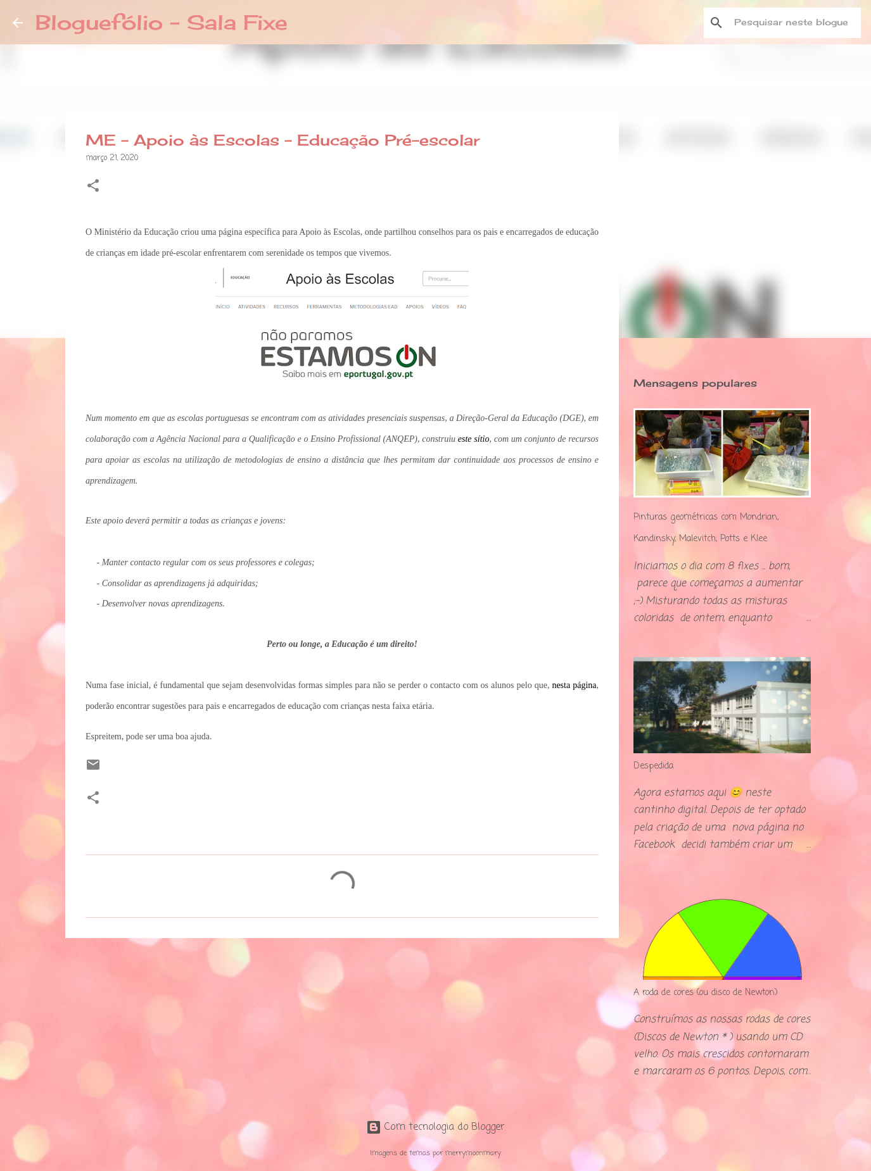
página (584, 685)
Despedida (653, 766)
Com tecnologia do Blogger (435, 1127)
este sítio (474, 439)
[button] (93, 187)
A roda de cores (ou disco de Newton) (705, 992)
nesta (561, 685)
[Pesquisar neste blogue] (794, 23)
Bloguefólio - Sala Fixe (161, 22)
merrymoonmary (473, 1153)
